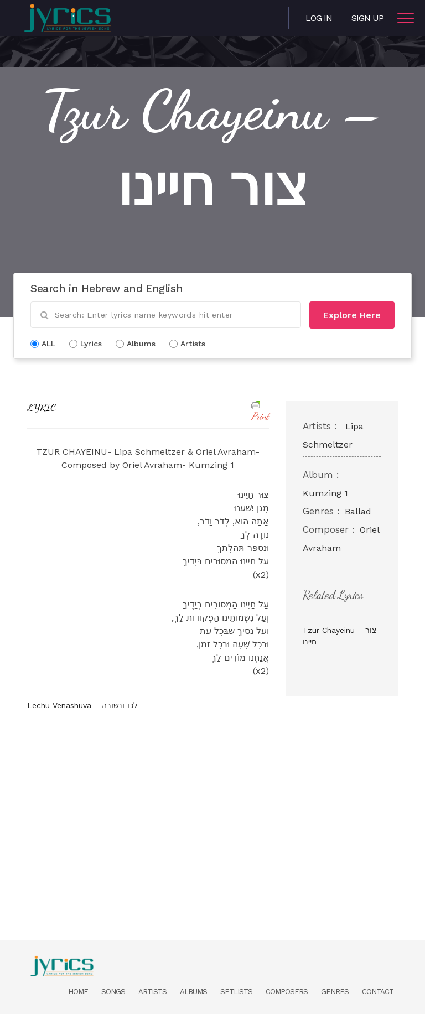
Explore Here (352, 315)
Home (78, 991)
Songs (113, 991)
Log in (318, 18)
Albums (193, 991)
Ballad (358, 511)
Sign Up (367, 18)
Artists (152, 991)
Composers (287, 991)
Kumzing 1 (325, 493)
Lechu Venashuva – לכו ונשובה (82, 705)
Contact (377, 991)
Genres (335, 991)
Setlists (236, 991)
